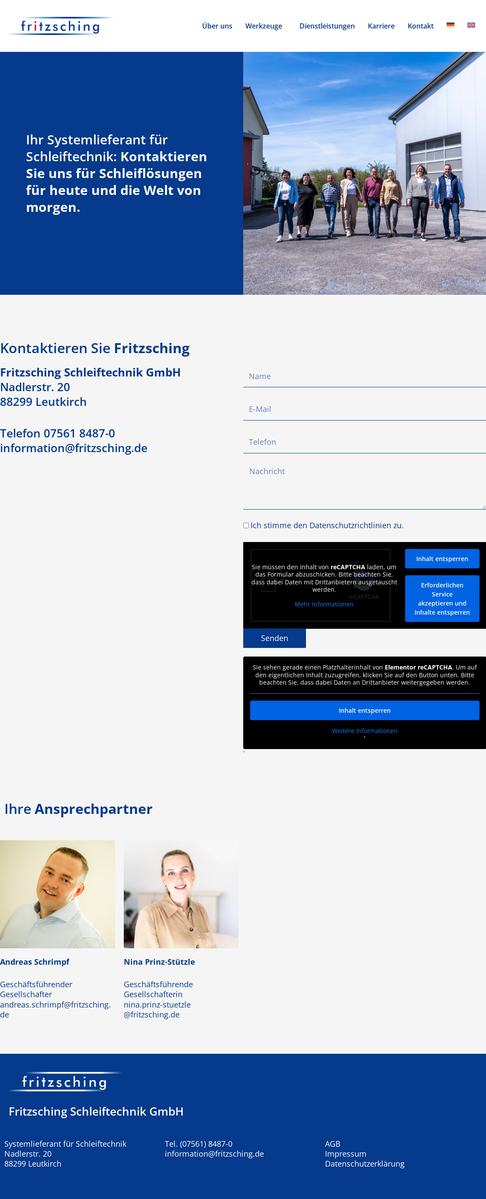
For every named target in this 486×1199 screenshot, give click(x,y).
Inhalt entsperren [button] (442, 559)
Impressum (346, 1154)
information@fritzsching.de (214, 1153)
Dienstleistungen (327, 26)
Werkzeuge (263, 26)
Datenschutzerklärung (365, 1164)
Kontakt (421, 26)
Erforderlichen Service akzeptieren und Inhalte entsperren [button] (442, 598)
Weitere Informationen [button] (364, 730)
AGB (333, 1144)
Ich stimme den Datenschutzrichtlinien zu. (327, 525)
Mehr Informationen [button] (324, 604)
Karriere (381, 26)
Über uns (217, 26)
